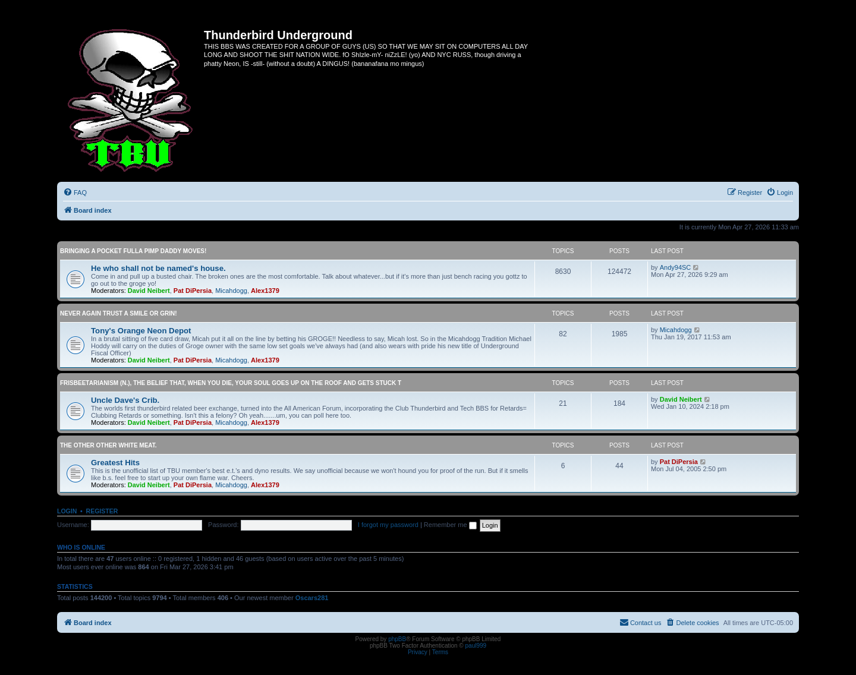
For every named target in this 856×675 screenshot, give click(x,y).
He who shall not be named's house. (158, 268)
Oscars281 (312, 597)
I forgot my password (388, 524)
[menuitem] (75, 192)
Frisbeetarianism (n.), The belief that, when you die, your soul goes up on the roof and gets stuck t (230, 383)
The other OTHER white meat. (108, 445)
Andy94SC (675, 267)
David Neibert (149, 290)
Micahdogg (231, 290)
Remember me (450, 524)
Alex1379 (265, 290)
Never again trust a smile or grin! (118, 313)
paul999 (476, 645)
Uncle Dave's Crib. (125, 400)
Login (67, 511)
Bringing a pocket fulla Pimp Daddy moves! (133, 251)
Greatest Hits (115, 462)
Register (102, 511)
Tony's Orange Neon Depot (141, 330)
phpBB (397, 639)
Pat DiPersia (193, 290)
